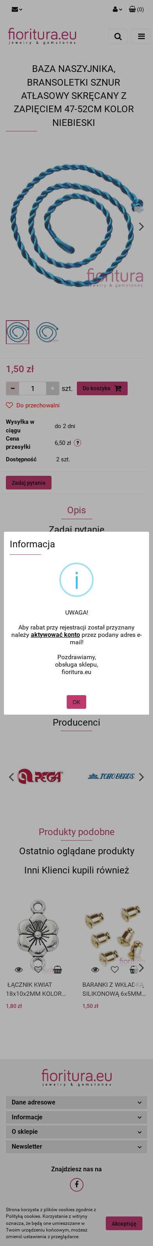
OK (76, 702)
